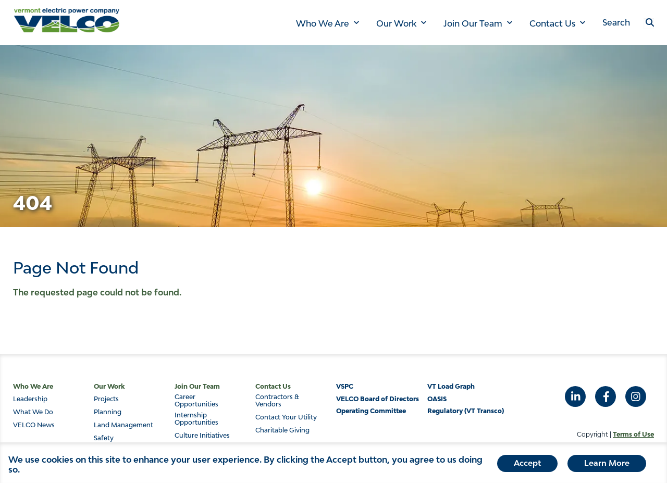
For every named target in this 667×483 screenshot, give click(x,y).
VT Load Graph (451, 386)
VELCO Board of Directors (377, 399)
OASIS (437, 399)
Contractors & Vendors (277, 400)
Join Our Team (472, 23)
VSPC (344, 386)
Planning (107, 412)
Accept (527, 464)
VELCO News (34, 425)
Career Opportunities (196, 400)
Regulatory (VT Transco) (465, 411)
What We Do (33, 412)
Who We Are (322, 23)
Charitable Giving (282, 430)
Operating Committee (371, 411)
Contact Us (552, 23)
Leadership (30, 399)
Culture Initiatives (202, 435)
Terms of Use (633, 434)
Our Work (396, 23)
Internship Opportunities (196, 419)
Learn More (606, 464)
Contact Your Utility (286, 417)
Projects (106, 399)
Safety (104, 438)
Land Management (123, 425)
